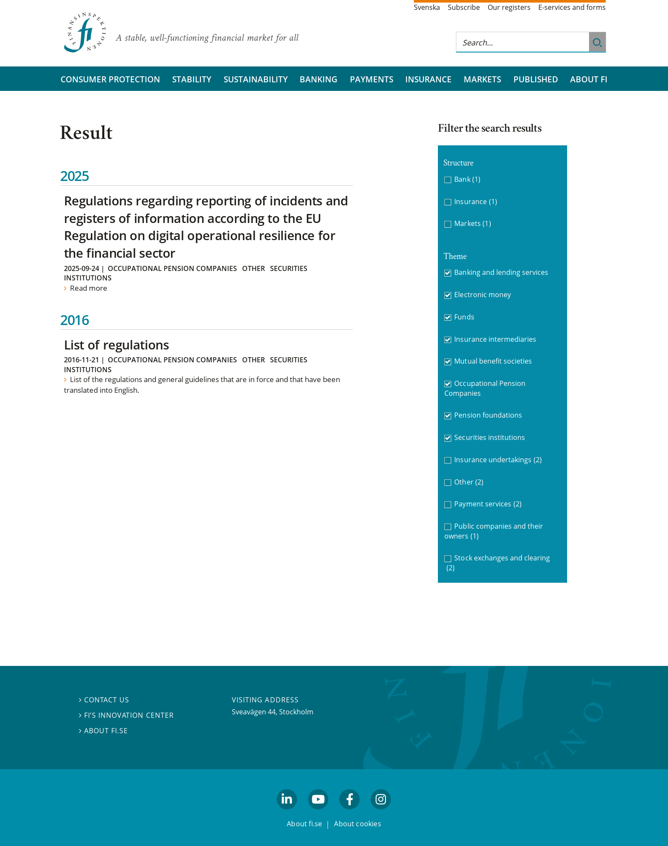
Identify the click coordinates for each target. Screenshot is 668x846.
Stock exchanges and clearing (498, 562)
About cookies (357, 823)
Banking (318, 79)
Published (535, 79)
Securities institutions (489, 437)
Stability (191, 79)
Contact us (104, 699)
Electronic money (482, 294)
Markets (482, 79)
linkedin (286, 813)
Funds (464, 317)
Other (253, 268)
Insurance (428, 79)
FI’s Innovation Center (126, 715)
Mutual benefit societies (493, 361)
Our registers (509, 7)
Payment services (487, 504)
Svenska (427, 7)
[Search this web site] (522, 42)
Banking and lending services (501, 272)
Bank (467, 179)
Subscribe (464, 7)
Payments (371, 79)
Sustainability (256, 79)
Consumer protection (110, 79)
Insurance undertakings (498, 460)
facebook (349, 813)
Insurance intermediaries (495, 339)
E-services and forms (572, 7)
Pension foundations (488, 415)
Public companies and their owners (493, 531)
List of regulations (116, 344)
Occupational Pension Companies (172, 268)
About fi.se (103, 730)
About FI (588, 79)
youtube (318, 813)
